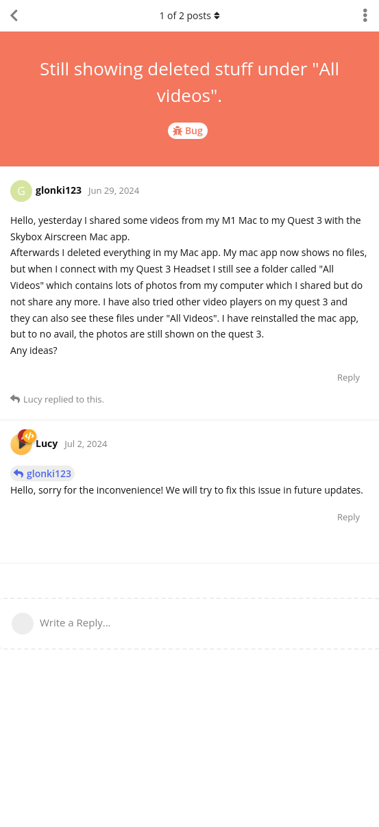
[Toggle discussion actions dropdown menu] (365, 15)
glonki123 (49, 473)
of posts (189, 15)
